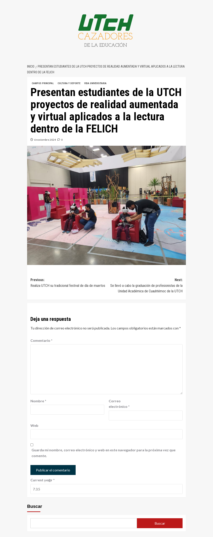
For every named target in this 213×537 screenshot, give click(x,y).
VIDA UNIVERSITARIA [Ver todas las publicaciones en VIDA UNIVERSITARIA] (95, 83)
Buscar (34, 506)
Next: (144, 286)
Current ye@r (42, 480)
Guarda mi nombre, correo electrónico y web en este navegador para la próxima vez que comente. (104, 453)
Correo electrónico (119, 404)
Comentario (41, 340)
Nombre (38, 401)
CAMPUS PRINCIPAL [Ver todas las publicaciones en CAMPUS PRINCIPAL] (43, 83)
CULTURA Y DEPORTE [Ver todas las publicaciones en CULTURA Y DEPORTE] (69, 83)
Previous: (68, 283)
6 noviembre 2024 (45, 139)
